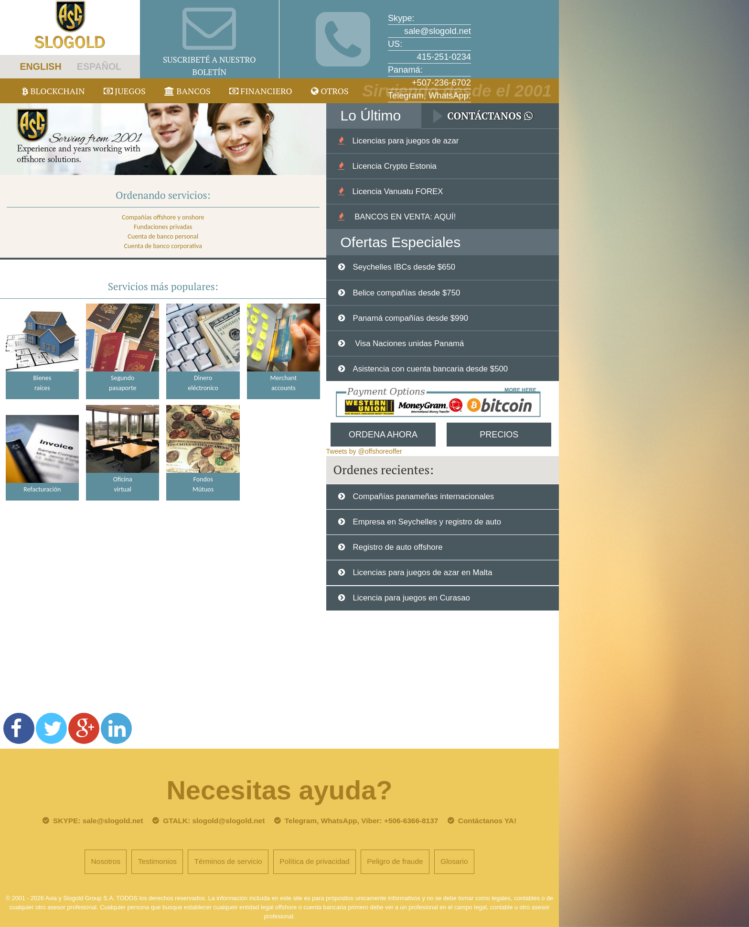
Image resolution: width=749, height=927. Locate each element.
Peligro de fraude (395, 861)
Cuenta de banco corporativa (163, 246)
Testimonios (157, 861)
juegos (125, 91)
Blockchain (53, 91)
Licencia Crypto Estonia (394, 166)
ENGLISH (40, 66)
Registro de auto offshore (397, 547)
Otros (330, 91)
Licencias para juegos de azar (405, 140)
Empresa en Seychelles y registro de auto (427, 521)
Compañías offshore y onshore (163, 217)
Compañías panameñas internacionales (423, 496)
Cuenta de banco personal (163, 236)
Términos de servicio (228, 861)
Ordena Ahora (383, 434)
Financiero (260, 91)
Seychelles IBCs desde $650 (404, 267)
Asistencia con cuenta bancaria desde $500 (430, 368)
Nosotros (105, 861)
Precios (499, 434)
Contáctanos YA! (487, 821)
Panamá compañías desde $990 (410, 318)
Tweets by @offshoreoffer (364, 451)
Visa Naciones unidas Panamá (408, 343)
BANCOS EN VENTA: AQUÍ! (404, 216)
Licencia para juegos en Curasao (411, 597)
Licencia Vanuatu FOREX (397, 191)
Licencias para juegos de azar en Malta (422, 572)
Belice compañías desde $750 (406, 292)
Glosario (454, 861)
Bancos (187, 91)
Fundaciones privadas (163, 227)
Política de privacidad (314, 861)
